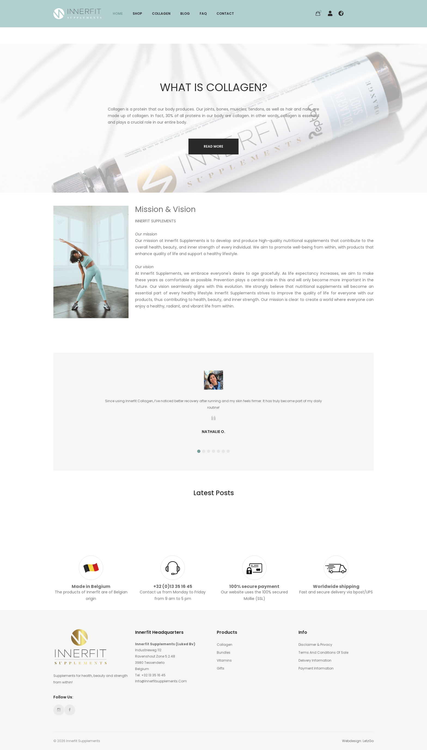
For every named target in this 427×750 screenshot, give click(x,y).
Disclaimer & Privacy (315, 644)
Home (118, 13)
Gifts (220, 668)
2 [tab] (203, 451)
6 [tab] (223, 451)
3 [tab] (208, 451)
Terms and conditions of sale (323, 652)
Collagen (224, 644)
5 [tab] (218, 451)
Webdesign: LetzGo (358, 741)
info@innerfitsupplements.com (161, 681)
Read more (213, 146)
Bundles (223, 652)
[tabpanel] (213, 404)
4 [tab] (213, 451)
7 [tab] (228, 451)
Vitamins (224, 660)
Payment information (316, 668)
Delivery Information (314, 660)
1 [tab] (198, 451)
